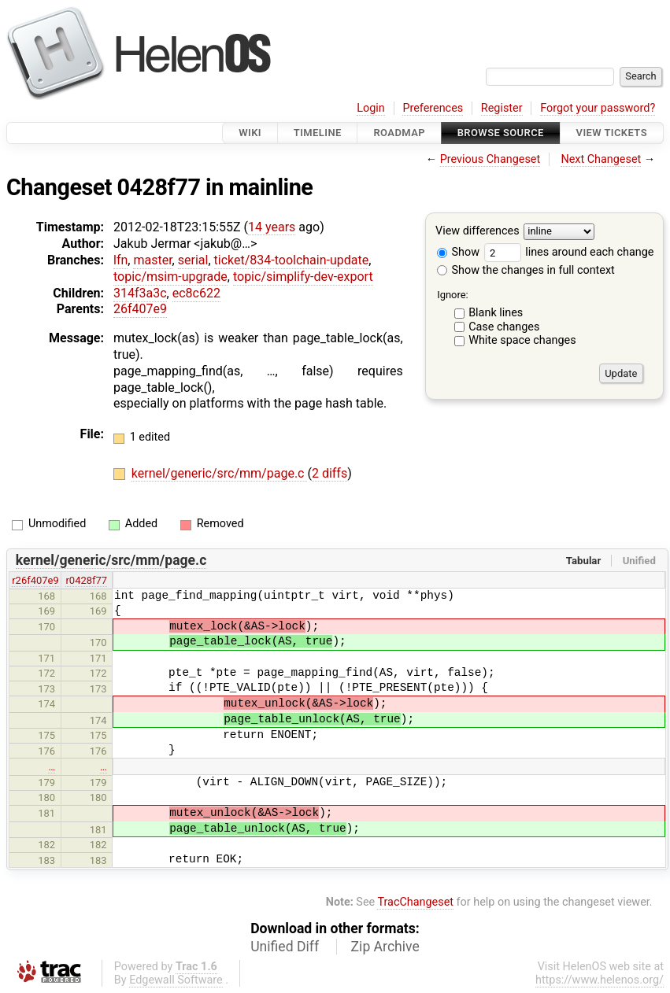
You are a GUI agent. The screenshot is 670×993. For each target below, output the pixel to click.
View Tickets (611, 132)
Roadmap (399, 132)
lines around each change (569, 252)
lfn (120, 260)
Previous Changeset (490, 159)
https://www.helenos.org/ (599, 980)
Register (502, 108)
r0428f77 (86, 580)
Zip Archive (385, 946)
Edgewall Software (176, 980)
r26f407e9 (35, 580)
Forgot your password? (597, 108)
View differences (477, 231)
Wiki (250, 132)
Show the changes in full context (526, 270)
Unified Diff (284, 946)
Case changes (503, 327)
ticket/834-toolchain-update (291, 260)
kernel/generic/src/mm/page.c (219, 473)
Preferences (432, 108)
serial (193, 260)
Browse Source (500, 132)
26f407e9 (140, 308)
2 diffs (329, 473)
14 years (271, 227)
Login (371, 108)
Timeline (318, 132)
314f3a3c (140, 293)
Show (458, 252)
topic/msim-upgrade (170, 276)
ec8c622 (196, 293)
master (152, 260)
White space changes (522, 340)
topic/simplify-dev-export (303, 276)
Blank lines (495, 312)
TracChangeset (415, 902)
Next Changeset (601, 159)
